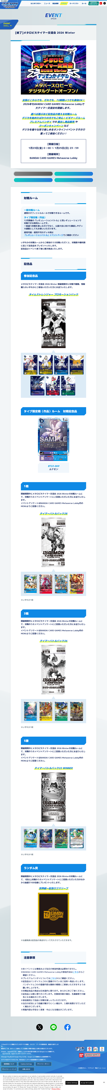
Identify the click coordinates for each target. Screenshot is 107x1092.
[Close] (104, 1082)
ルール (84, 3)
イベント (64, 3)
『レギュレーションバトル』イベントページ (43, 242)
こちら (75, 979)
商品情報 (56, 3)
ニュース (47, 3)
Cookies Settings (26, 1071)
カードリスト (74, 3)
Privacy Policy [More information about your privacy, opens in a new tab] (56, 1089)
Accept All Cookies (87, 1083)
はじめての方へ (36, 3)
